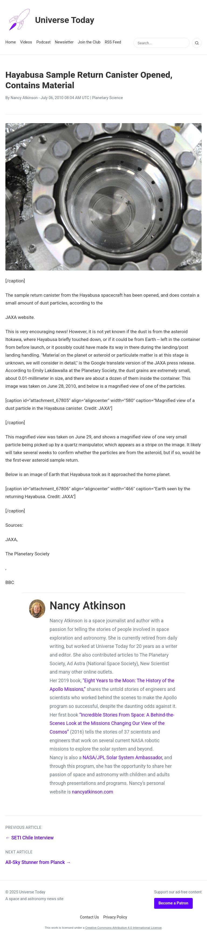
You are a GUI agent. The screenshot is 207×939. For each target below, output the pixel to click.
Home (10, 42)
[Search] (197, 43)
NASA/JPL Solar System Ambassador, (123, 757)
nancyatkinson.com (92, 792)
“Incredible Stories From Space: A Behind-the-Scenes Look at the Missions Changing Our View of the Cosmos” (112, 723)
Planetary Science (107, 98)
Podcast (43, 42)
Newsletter (64, 42)
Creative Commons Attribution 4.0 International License (123, 928)
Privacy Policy (115, 917)
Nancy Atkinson (24, 98)
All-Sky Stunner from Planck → (38, 862)
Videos (26, 42)
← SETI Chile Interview (29, 837)
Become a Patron (173, 903)
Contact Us (89, 917)
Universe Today (49, 19)
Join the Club (89, 42)
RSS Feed (113, 42)
